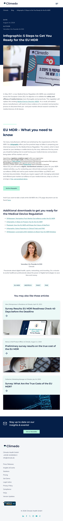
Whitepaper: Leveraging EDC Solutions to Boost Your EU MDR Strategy (31, 232)
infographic (14, 144)
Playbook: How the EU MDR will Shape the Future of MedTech (28, 225)
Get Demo (6, 478)
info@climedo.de (9, 458)
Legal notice (7, 482)
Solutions (6, 471)
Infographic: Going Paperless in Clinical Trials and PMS (26, 228)
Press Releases (8, 464)
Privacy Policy (8, 486)
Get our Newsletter (31, 431)
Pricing (5, 475)
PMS (46, 285)
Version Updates (9, 496)
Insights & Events (9, 468)
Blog (12, 10)
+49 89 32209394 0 (10, 455)
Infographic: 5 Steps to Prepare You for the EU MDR (25, 222)
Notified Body (27, 164)
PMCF (38, 285)
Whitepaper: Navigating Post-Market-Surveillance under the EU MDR (31, 218)
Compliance (7, 489)
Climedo (5, 10)
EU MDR (17, 285)
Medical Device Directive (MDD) (28, 101)
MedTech (28, 285)
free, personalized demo (19, 179)
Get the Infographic (11, 188)
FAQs (5, 493)
